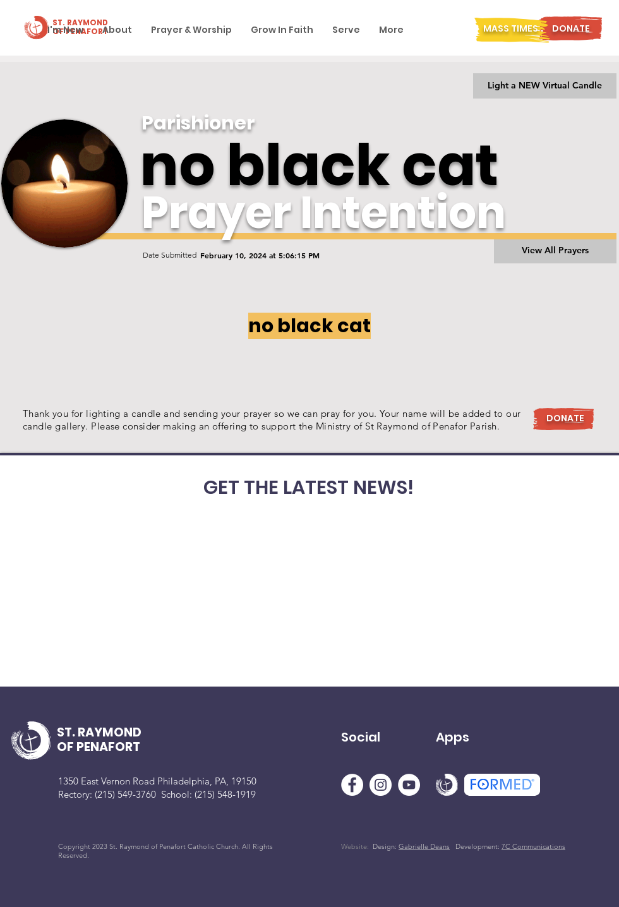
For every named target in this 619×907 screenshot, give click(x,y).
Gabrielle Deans (424, 846)
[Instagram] (381, 785)
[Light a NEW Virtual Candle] (544, 86)
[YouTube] (409, 785)
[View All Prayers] (555, 250)
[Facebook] (352, 785)
